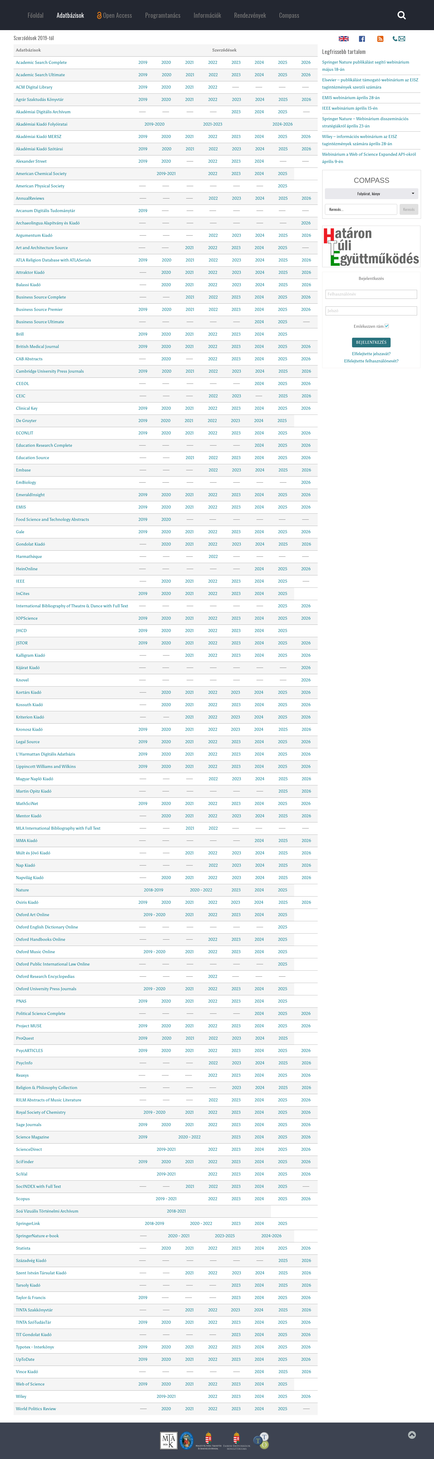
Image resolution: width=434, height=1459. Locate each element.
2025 (282, 62)
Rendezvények (250, 15)
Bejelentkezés (371, 342)
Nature (22, 890)
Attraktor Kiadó (30, 272)
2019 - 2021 (166, 1198)
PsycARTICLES (29, 1050)
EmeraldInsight (30, 494)
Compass (289, 15)
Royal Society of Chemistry (41, 1112)
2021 (189, 62)
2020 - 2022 (201, 890)
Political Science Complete (40, 1013)
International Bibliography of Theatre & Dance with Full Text (72, 606)
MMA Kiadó (26, 840)
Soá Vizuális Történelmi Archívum (47, 1211)
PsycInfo (24, 1063)
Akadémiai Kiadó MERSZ (38, 136)
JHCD (21, 630)
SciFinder (24, 1161)
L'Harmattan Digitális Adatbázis (45, 754)
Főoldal (35, 15)
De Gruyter (26, 420)
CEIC (20, 396)
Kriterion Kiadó (30, 717)
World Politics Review (36, 1408)
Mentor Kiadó (28, 816)
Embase (23, 470)
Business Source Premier (39, 309)
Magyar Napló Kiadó (34, 778)
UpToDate (25, 1359)
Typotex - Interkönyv (35, 1347)
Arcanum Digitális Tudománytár (45, 210)
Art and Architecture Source (42, 247)
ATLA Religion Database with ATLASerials (53, 260)
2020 (166, 62)
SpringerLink (28, 1223)
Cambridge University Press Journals (50, 371)
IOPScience (27, 618)
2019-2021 (166, 173)
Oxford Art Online (32, 914)
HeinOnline (27, 568)
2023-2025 (225, 1235)
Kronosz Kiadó (29, 729)
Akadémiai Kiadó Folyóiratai (41, 124)
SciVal (21, 1174)
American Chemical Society (41, 173)
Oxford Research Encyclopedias (45, 976)
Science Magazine (32, 1137)
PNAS (21, 1001)
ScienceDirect (29, 1149)
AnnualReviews (30, 198)
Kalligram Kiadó (30, 655)
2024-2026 (282, 124)
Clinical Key (26, 408)
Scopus (23, 1198)
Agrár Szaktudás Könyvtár (40, 99)
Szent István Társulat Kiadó (41, 1273)
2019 (142, 62)
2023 (236, 62)
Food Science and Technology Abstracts (52, 519)
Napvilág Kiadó (30, 877)
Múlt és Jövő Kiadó (33, 853)
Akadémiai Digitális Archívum (43, 111)
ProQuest (25, 1038)
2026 (305, 62)
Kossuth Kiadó (29, 704)
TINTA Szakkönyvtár (34, 1310)
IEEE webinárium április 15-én (350, 108)
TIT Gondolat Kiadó (34, 1334)
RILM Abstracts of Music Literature (48, 1100)
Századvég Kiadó (31, 1260)
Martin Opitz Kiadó (34, 791)
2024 (259, 62)
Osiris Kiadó (27, 902)
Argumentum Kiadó (34, 235)
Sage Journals (28, 1124)
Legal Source (27, 741)
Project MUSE (29, 1026)
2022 (212, 62)
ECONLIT (24, 433)
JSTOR (22, 643)
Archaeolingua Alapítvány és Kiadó (48, 223)
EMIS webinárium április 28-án (351, 97)
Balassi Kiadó (28, 284)
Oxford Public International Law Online (53, 964)
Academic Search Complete (41, 62)
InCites (23, 593)
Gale (20, 531)
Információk (207, 15)
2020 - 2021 (179, 1235)
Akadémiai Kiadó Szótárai (39, 149)
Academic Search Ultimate (40, 74)
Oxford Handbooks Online (40, 939)
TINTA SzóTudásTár (33, 1322)
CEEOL (22, 383)
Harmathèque (29, 556)
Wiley (21, 1396)
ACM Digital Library (34, 87)
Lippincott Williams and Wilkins (46, 766)
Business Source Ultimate (40, 321)
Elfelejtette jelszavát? (371, 353)
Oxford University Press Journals (46, 988)
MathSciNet (27, 803)
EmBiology (26, 482)
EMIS (21, 507)
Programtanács (163, 15)
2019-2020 (154, 124)
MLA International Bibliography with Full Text (58, 828)
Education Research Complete (44, 445)
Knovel (22, 680)
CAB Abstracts (29, 359)
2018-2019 (153, 890)
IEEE (20, 581)
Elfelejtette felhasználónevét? (371, 361)
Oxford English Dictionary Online (47, 927)
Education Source (32, 457)
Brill (20, 334)
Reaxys (22, 1075)
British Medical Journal (37, 346)
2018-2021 (177, 1211)
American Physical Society (40, 186)
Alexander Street (31, 161)
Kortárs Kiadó (28, 692)
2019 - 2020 (154, 914)
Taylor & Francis (31, 1297)
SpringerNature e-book (37, 1235)
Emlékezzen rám (369, 326)
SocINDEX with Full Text (38, 1186)
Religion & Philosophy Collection (46, 1087)
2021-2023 (212, 124)
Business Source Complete (41, 297)
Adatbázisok (70, 15)
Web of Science (30, 1384)
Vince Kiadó (27, 1371)
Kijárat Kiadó (28, 667)
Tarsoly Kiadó (28, 1285)
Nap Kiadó (25, 865)
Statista (23, 1248)
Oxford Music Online (35, 951)
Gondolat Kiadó (30, 544)
